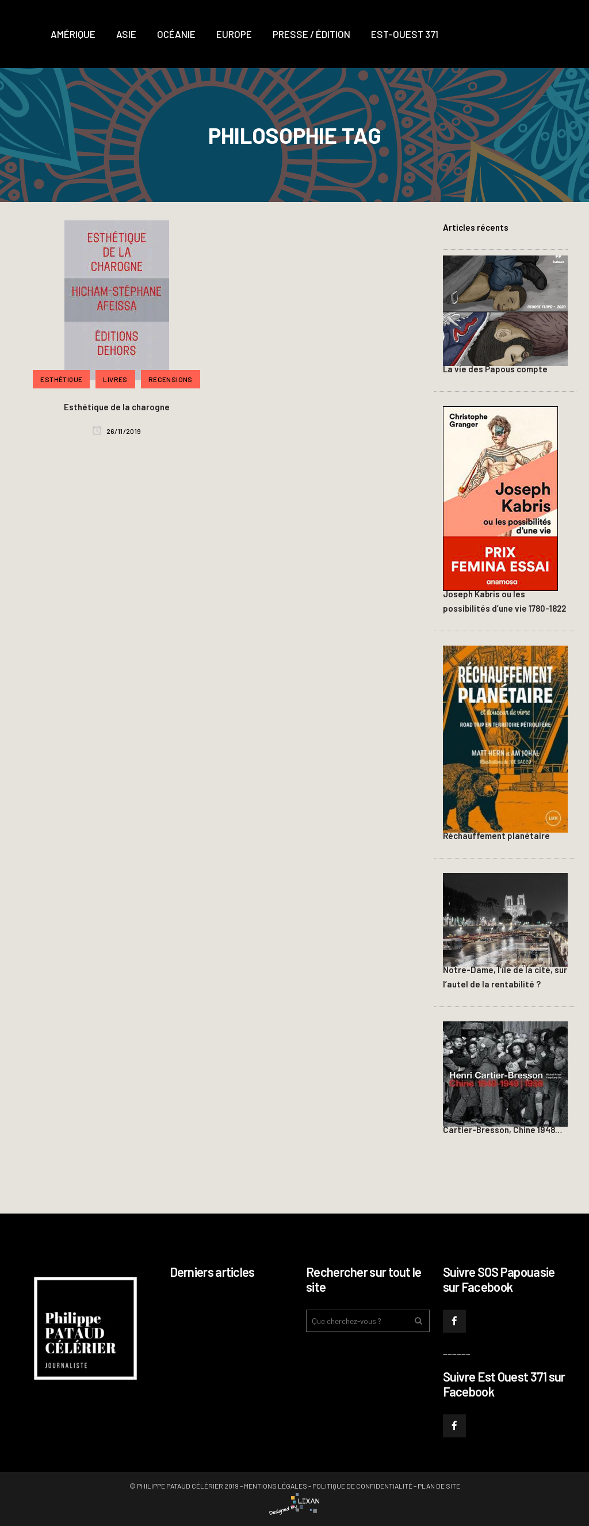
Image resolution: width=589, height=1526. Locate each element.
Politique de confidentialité (362, 1486)
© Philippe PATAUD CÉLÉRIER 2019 (184, 1486)
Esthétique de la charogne (117, 407)
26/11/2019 (116, 431)
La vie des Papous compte (495, 369)
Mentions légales (275, 1486)
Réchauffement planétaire (496, 835)
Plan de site (439, 1486)
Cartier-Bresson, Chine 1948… (502, 1129)
